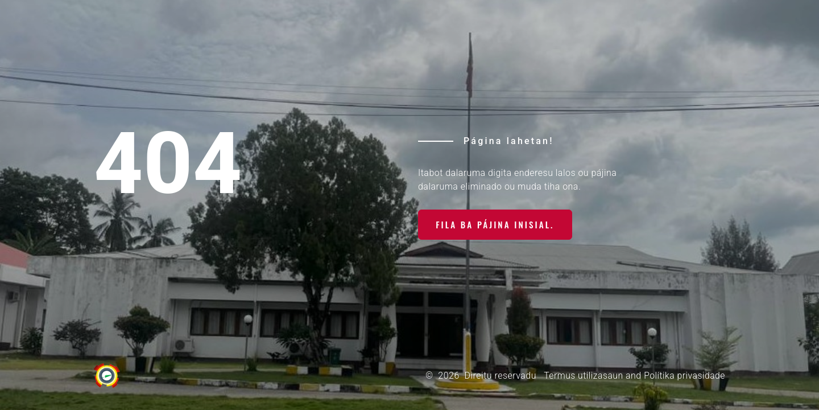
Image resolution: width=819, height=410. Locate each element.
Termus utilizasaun (581, 375)
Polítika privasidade (684, 375)
